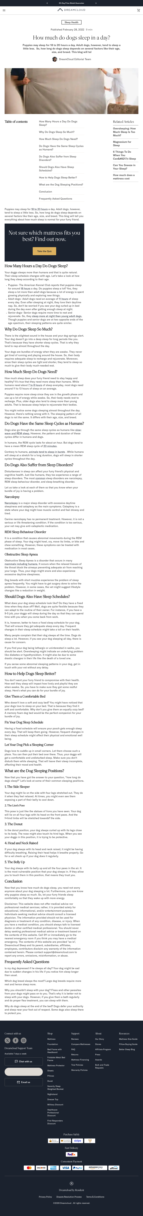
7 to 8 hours (35, 385)
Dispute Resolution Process (69, 1196)
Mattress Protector (56, 1065)
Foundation (52, 1044)
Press (97, 1054)
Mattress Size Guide (128, 1039)
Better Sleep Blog (127, 1049)
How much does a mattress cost (124, 176)
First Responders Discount (55, 1122)
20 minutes (50, 446)
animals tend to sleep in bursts (47, 451)
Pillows (50, 1076)
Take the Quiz (44, 251)
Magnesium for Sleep (122, 143)
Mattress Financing (80, 1059)
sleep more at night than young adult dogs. (57, 316)
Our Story (99, 1039)
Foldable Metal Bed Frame (56, 1059)
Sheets (50, 1070)
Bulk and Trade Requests (102, 1066)
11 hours (63, 298)
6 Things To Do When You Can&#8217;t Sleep (124, 155)
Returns (74, 1054)
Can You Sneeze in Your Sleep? (124, 166)
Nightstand (52, 1094)
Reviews (75, 1039)
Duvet (50, 1081)
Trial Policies (77, 1065)
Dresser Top (52, 1099)
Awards (98, 1059)
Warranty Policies (79, 1070)
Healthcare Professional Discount (53, 1112)
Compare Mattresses (80, 1044)
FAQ (73, 1049)
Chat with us (23, 1061)
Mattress (51, 1039)
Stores (98, 1044)
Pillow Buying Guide (128, 1044)
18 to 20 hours (39, 209)
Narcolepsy (11, 503)
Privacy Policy (45, 1196)
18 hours (25, 288)
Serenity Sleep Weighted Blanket (55, 1087)
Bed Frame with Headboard (54, 1051)
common (40, 478)
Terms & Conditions (95, 1196)
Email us (23, 1082)
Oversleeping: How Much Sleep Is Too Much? (124, 132)
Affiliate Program (103, 1049)
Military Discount (55, 1104)
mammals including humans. (21, 564)
